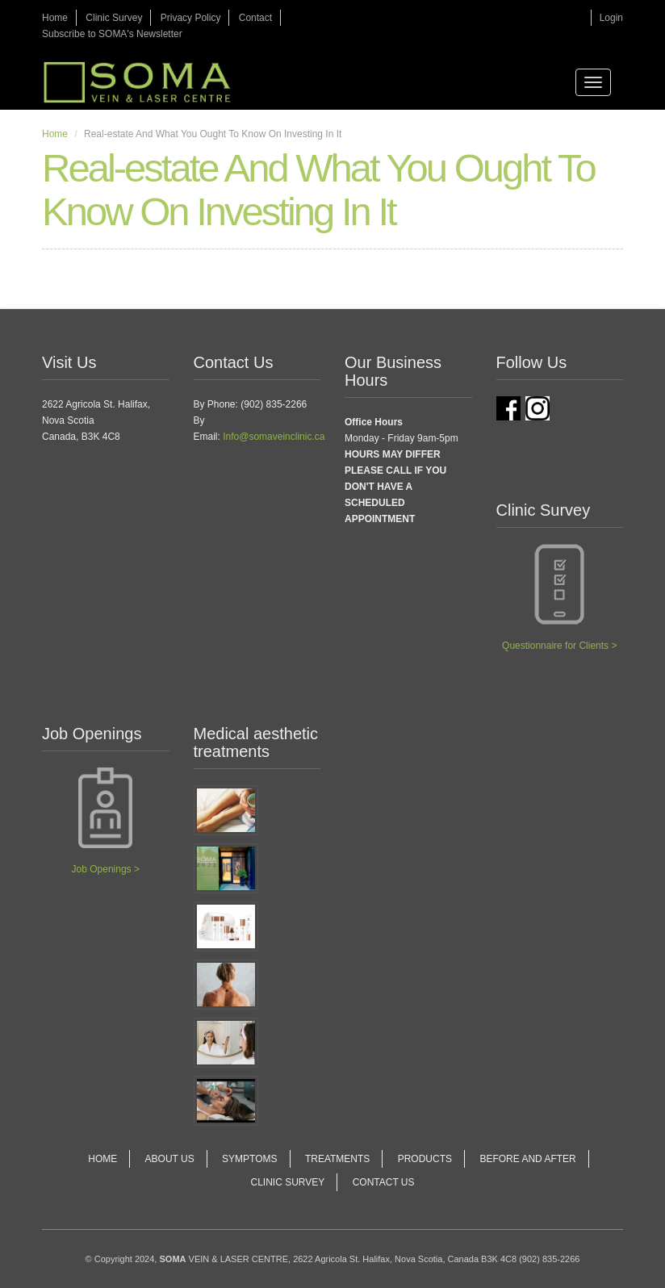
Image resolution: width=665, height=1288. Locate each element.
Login (611, 17)
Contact (255, 17)
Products (425, 1159)
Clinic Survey (114, 17)
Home (55, 17)
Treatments (337, 1159)
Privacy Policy (191, 17)
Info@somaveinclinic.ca (273, 436)
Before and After (527, 1159)
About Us (169, 1159)
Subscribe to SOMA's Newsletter (112, 34)
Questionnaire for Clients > (559, 645)
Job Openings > (106, 869)
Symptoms (249, 1159)
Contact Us (384, 1182)
